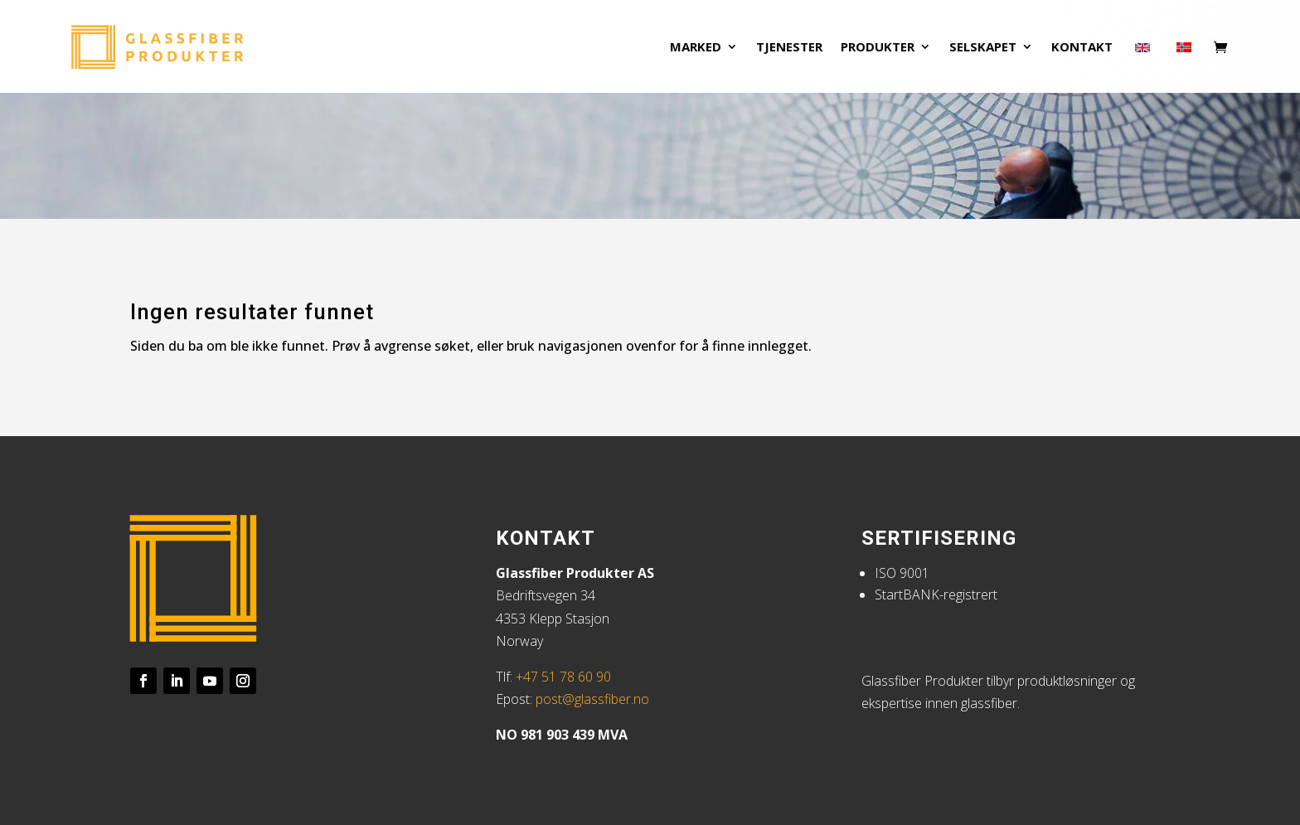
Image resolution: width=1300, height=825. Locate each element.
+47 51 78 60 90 (563, 676)
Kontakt (1082, 48)
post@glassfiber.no (592, 699)
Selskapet (982, 48)
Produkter (877, 48)
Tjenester (789, 48)
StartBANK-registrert (936, 594)
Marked (695, 48)
